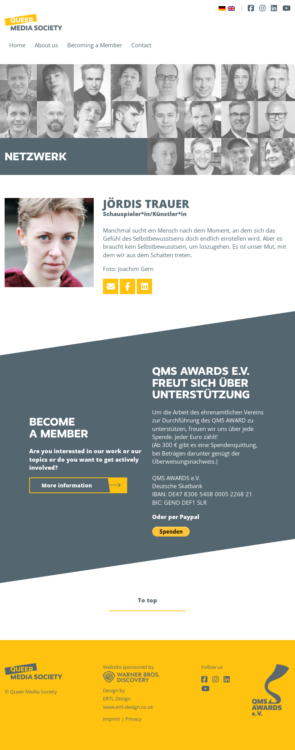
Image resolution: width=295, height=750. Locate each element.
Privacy (133, 718)
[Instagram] (262, 8)
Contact (141, 45)
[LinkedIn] (274, 8)
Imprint (111, 718)
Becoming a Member (94, 45)
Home (17, 45)
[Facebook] (251, 8)
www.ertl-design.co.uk (128, 706)
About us (46, 45)
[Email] (110, 286)
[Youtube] (286, 8)
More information (66, 485)
